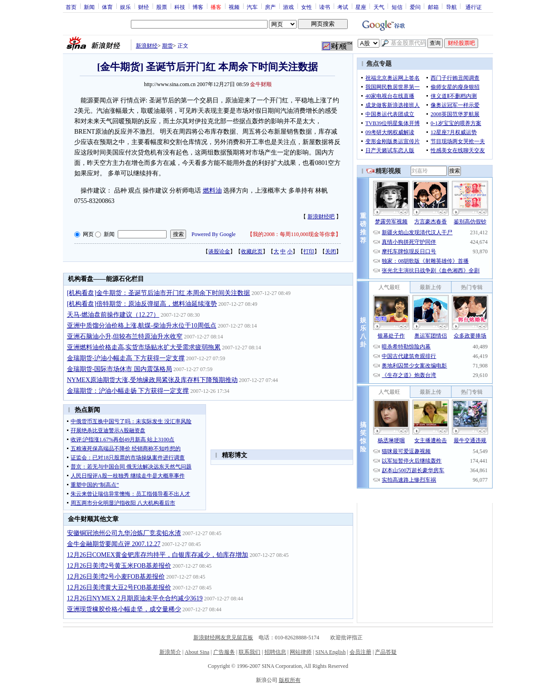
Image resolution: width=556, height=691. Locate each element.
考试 (342, 7)
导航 (451, 7)
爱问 (415, 7)
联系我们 (249, 652)
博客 (197, 7)
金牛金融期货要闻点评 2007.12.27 (114, 544)
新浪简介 (170, 652)
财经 (143, 7)
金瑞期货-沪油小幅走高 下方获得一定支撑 (126, 358)
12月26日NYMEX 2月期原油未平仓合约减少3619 (135, 598)
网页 (88, 234)
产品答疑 (386, 652)
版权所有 (290, 680)
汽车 (252, 7)
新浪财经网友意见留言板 (223, 637)
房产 (270, 7)
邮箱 (433, 7)
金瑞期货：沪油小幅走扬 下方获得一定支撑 (128, 390)
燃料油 (212, 190)
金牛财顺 (261, 84)
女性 (306, 7)
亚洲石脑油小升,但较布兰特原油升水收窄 (125, 336)
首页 (71, 7)
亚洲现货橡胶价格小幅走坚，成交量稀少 (124, 609)
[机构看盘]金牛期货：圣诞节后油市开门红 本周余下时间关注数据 (158, 293)
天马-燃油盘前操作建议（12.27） (113, 314)
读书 (324, 7)
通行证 (473, 7)
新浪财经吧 (321, 216)
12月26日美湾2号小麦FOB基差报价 (116, 576)
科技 (179, 7)
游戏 (288, 7)
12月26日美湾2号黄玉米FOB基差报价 (119, 565)
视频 (234, 7)
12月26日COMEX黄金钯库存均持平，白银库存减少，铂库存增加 (158, 554)
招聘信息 (275, 652)
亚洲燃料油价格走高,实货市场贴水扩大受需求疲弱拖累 (144, 347)
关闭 (330, 251)
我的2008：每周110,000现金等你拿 (294, 234)
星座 (360, 7)
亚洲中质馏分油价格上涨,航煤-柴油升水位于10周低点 (141, 325)
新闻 (89, 7)
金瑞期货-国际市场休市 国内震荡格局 (119, 369)
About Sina (197, 652)
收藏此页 (252, 251)
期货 (167, 46)
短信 (397, 7)
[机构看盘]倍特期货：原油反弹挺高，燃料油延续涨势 (142, 303)
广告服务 (224, 652)
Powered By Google (213, 234)
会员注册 (360, 652)
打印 (308, 251)
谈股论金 (219, 251)
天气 (379, 7)
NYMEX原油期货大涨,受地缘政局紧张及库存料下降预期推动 (152, 380)
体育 (107, 7)
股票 (161, 7)
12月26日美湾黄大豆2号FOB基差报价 (119, 587)
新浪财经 (147, 46)
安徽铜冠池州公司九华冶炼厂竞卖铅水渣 (124, 533)
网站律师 (301, 652)
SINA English (330, 652)
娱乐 (125, 7)
